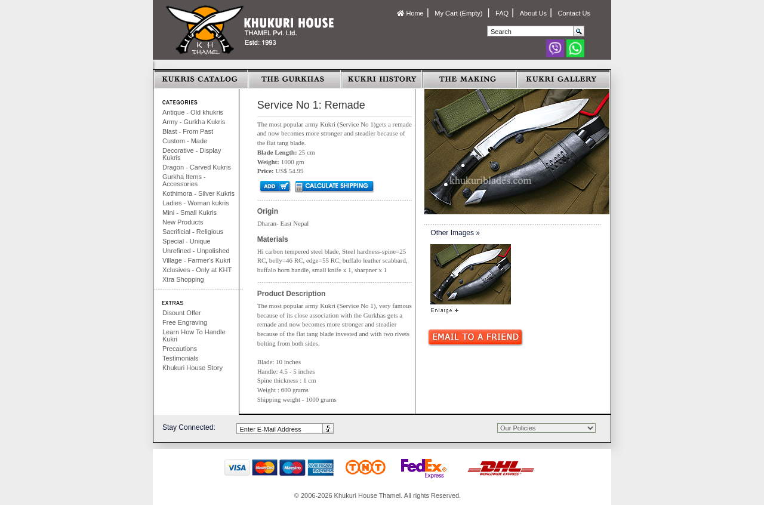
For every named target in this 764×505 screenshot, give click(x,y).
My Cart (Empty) (459, 13)
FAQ (502, 13)
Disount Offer (181, 312)
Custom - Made (184, 140)
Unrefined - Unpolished (196, 250)
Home (410, 13)
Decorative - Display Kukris (191, 154)
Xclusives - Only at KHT (197, 269)
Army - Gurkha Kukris (193, 121)
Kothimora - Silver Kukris (198, 193)
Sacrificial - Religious (192, 231)
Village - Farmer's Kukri (196, 260)
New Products (182, 222)
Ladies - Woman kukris (195, 203)
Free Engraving (184, 322)
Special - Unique (186, 241)
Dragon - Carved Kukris (196, 167)
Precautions (179, 348)
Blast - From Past (187, 131)
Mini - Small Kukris (189, 212)
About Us (533, 13)
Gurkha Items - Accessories (184, 180)
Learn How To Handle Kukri (194, 335)
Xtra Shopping (183, 279)
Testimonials (180, 358)
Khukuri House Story (192, 367)
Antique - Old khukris (192, 112)
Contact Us (574, 13)
